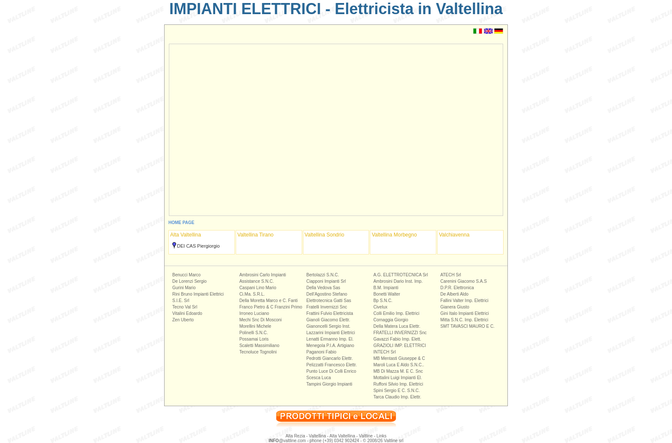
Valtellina (317, 436)
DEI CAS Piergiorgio (198, 245)
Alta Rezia (295, 436)
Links (382, 436)
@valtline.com (287, 440)
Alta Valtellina (342, 436)
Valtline (366, 436)
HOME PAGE (181, 222)
